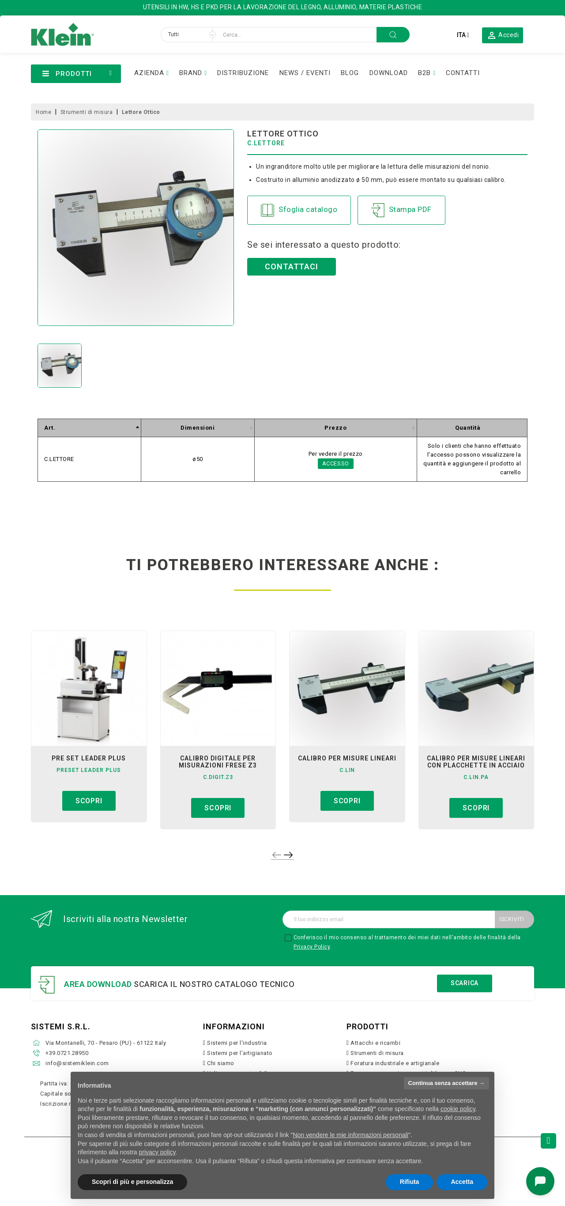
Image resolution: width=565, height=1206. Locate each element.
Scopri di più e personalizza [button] (132, 1181)
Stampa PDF (401, 210)
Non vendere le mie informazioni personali (350, 1134)
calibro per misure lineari (347, 758)
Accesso (336, 463)
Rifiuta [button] (409, 1181)
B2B (424, 73)
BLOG (350, 73)
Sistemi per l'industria (237, 1043)
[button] (502, 34)
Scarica (464, 983)
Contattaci (291, 266)
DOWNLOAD (388, 73)
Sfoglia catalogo (299, 210)
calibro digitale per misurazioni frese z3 (218, 762)
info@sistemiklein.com (77, 1063)
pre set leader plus (89, 758)
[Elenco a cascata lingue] (463, 34)
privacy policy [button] (157, 1152)
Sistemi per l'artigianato (240, 1053)
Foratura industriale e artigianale (394, 1063)
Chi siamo (220, 1063)
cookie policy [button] (458, 1108)
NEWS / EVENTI (305, 73)
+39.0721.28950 (66, 1053)
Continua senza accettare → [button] (446, 1083)
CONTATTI (463, 73)
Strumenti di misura (377, 1053)
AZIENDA (149, 73)
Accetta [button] (462, 1181)
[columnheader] (89, 428)
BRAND (190, 73)
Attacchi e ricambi (375, 1043)
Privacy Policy (312, 947)
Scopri (88, 801)
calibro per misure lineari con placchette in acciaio (476, 762)
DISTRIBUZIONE (243, 73)
